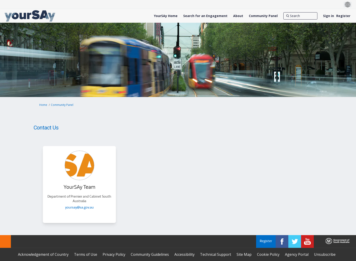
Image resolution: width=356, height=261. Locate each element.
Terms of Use (85, 254)
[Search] (300, 16)
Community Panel (62, 105)
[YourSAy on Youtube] (307, 241)
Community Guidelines (150, 254)
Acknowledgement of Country (43, 254)
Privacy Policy (114, 254)
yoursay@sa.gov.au (79, 207)
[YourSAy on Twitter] (294, 241)
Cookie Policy (268, 254)
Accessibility (184, 254)
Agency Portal (297, 254)
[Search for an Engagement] (205, 16)
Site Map (244, 254)
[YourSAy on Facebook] (282, 241)
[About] (238, 16)
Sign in (328, 16)
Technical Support (215, 254)
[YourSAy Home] (166, 16)
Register (343, 16)
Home (43, 105)
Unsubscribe (325, 254)
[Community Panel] (263, 16)
